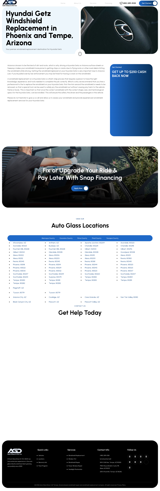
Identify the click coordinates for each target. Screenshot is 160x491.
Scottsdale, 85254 (20, 281)
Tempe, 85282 (91, 281)
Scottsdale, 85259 (56, 278)
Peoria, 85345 (18, 265)
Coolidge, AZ (54, 301)
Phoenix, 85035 (19, 275)
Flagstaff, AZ (18, 292)
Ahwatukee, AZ (19, 247)
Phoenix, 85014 (55, 269)
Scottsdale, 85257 (20, 278)
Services (99, 5)
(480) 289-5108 (104, 455)
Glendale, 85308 (55, 256)
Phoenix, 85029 (55, 272)
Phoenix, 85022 (19, 272)
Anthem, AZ (54, 247)
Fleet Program (43, 466)
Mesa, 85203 (54, 262)
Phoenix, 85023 (127, 272)
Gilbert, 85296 (126, 253)
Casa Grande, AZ (92, 301)
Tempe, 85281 (54, 284)
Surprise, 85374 (55, 281)
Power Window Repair (75, 466)
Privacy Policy (121, 485)
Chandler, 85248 (127, 250)
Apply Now (81, 192)
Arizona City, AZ (19, 301)
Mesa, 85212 (18, 262)
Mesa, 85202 (18, 259)
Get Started (149, 5)
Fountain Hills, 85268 (21, 253)
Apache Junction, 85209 (95, 247)
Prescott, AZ (54, 306)
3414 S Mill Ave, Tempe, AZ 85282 (110, 462)
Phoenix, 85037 (127, 275)
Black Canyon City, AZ (22, 306)
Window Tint (72, 459)
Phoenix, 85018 (19, 269)
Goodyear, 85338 (128, 256)
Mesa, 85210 (90, 259)
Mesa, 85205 (90, 262)
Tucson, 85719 (18, 297)
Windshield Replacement (76, 455)
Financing (111, 5)
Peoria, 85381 (90, 265)
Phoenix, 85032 (55, 275)
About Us (87, 5)
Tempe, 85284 (127, 281)
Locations (41, 459)
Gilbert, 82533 (90, 253)
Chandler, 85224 (91, 250)
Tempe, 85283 (91, 284)
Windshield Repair (74, 462)
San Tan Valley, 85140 (129, 301)
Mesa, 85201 (126, 259)
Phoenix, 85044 (91, 269)
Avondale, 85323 (127, 247)
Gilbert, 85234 (19, 256)
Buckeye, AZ (54, 250)
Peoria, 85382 (126, 262)
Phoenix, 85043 (91, 272)
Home (76, 5)
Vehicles (41, 455)
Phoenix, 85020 (127, 269)
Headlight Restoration (75, 469)
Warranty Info (42, 462)
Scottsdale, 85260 (92, 278)
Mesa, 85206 (54, 259)
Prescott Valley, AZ (92, 306)
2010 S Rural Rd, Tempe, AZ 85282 (111, 472)
